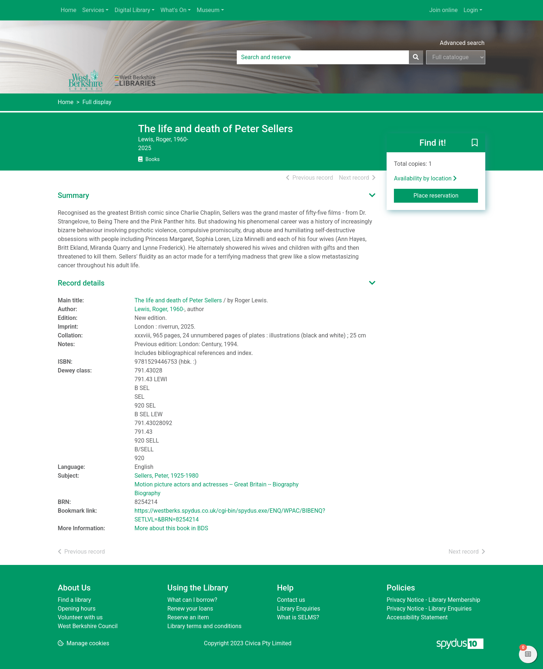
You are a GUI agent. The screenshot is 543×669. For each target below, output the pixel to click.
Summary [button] (73, 195)
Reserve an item (188, 617)
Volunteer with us (80, 617)
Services (93, 10)
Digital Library (132, 10)
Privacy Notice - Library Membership (433, 599)
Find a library (74, 599)
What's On (173, 10)
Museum (208, 10)
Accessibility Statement (417, 617)
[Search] (416, 57)
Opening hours (76, 608)
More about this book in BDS (171, 528)
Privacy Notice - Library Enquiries (429, 608)
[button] (474, 143)
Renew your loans (190, 608)
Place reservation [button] (446, 195)
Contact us (291, 599)
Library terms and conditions (204, 626)
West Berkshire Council (88, 626)
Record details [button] (81, 283)
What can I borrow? (192, 599)
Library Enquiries (298, 608)
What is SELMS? (298, 617)
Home (68, 10)
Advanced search (462, 42)
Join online (443, 10)
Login (470, 10)
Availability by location (425, 178)
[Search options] (455, 57)
